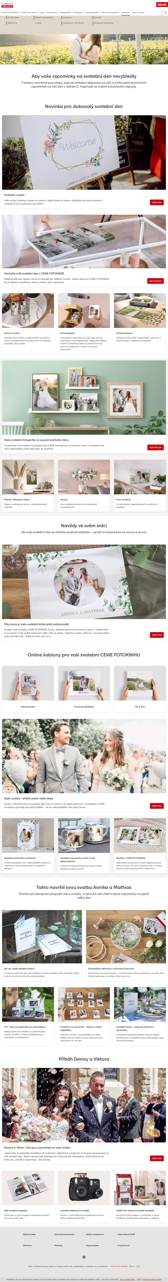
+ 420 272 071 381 (116, 1266)
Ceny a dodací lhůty (127, 1279)
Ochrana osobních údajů (152, 1279)
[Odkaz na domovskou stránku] (26, 5)
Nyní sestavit (155, 280)
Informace (27, 1245)
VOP (138, 1279)
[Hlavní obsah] (84, 625)
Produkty (58, 1245)
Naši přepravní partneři (64, 1234)
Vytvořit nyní (156, 447)
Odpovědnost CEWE (126, 1234)
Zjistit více (157, 202)
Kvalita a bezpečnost (95, 1234)
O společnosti (124, 1245)
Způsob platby (29, 1234)
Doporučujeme (92, 1245)
